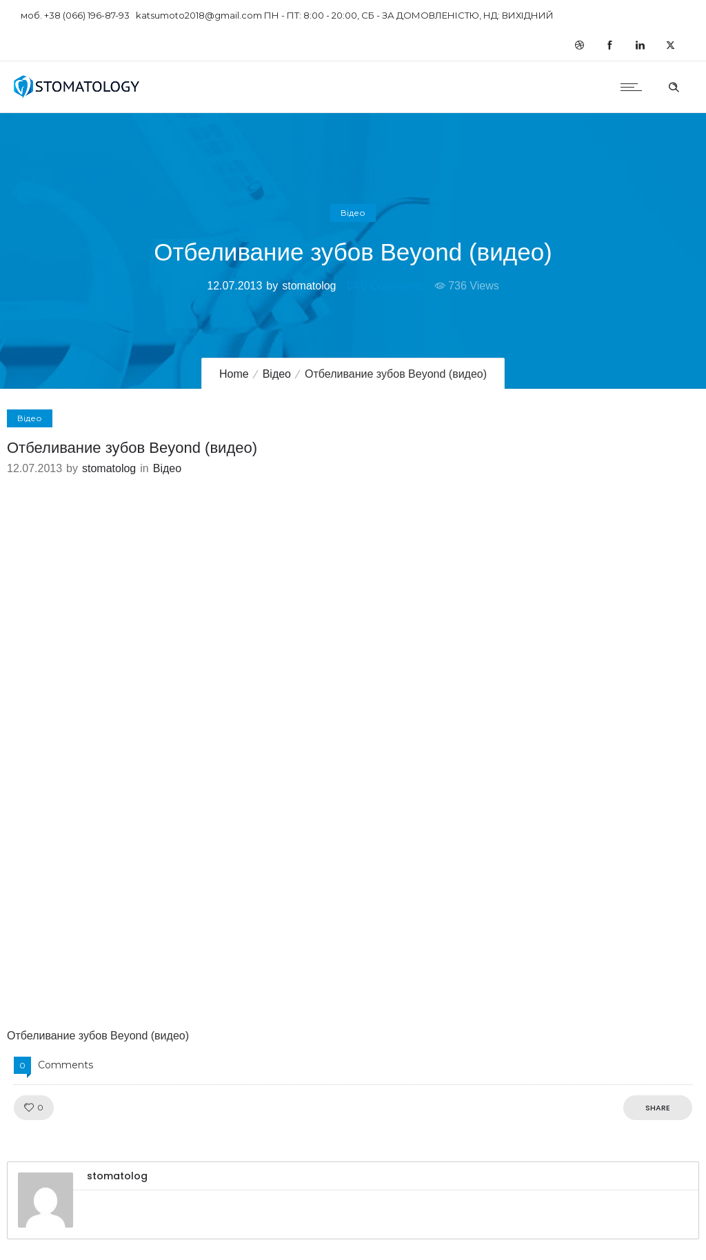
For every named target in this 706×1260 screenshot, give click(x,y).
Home (234, 374)
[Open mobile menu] (634, 87)
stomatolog (309, 286)
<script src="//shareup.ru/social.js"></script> (353, 752)
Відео (277, 374)
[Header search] (673, 85)
